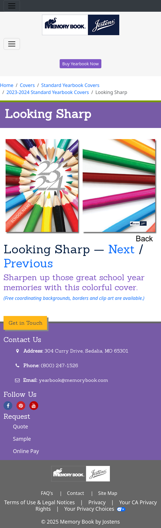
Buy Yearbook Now (80, 63)
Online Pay (26, 450)
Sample (22, 438)
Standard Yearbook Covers (70, 85)
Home (7, 85)
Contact (75, 493)
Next (121, 249)
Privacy (97, 502)
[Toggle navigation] (12, 6)
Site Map (107, 493)
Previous (28, 263)
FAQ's (47, 493)
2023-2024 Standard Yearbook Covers (47, 92)
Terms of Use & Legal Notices (39, 502)
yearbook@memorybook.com (73, 380)
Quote (20, 426)
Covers (27, 85)
